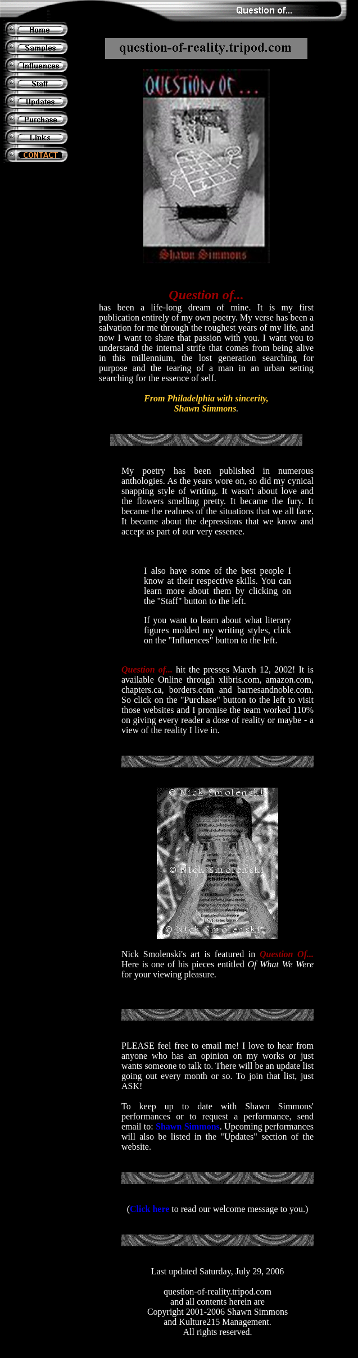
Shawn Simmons (188, 1126)
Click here (149, 1209)
